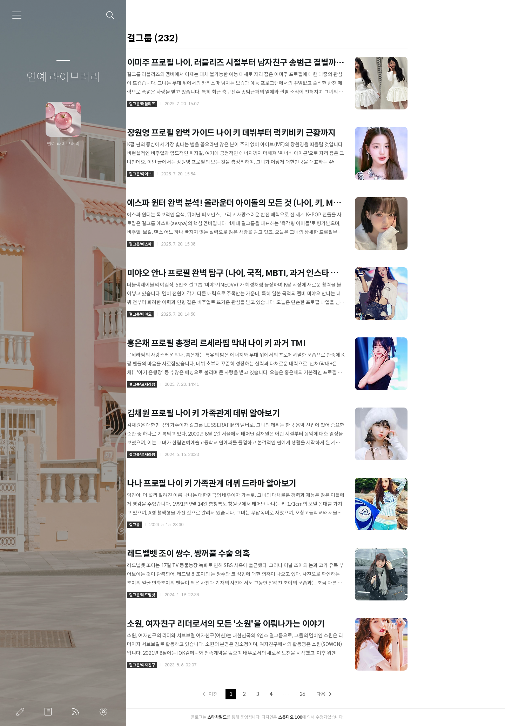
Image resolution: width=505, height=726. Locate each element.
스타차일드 (265, 717)
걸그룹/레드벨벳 (190, 594)
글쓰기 (21, 712)
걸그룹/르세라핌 (190, 384)
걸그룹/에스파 (188, 244)
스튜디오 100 (338, 717)
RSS (77, 712)
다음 (372, 694)
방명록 (49, 712)
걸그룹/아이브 (188, 174)
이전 (259, 694)
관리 (104, 712)
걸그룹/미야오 (188, 314)
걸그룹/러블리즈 (190, 103)
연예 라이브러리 (63, 77)
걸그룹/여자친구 (190, 665)
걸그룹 (182, 524)
